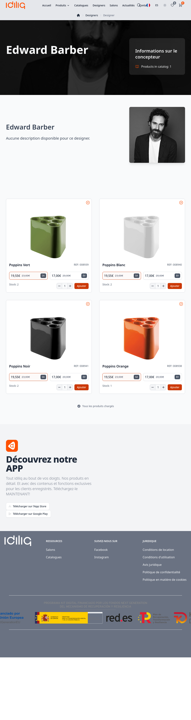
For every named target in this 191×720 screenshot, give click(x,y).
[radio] (28, 276)
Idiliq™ (22, 646)
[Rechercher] (138, 5)
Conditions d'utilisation (159, 557)
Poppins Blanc (113, 265)
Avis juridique (152, 565)
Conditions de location (158, 550)
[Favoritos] (173, 5)
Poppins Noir (19, 366)
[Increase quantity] (70, 286)
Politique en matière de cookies (165, 580)
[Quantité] (64, 286)
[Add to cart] (81, 286)
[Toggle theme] (165, 5)
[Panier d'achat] (181, 5)
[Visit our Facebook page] (172, 646)
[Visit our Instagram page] (180, 646)
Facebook (101, 550)
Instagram (101, 557)
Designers (91, 15)
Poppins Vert (19, 265)
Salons (50, 550)
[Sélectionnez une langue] (148, 5)
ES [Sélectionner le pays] (156, 5)
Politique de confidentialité (161, 572)
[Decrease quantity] (59, 286)
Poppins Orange (115, 366)
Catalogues (54, 557)
